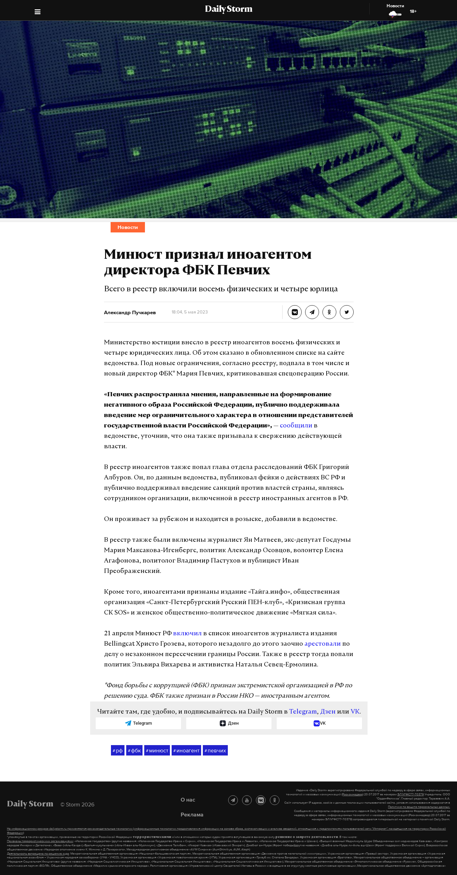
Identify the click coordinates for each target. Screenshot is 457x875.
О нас (188, 799)
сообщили (296, 426)
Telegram (303, 712)
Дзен (328, 712)
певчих (215, 750)
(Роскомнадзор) (352, 794)
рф (118, 750)
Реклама (192, 814)
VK (355, 712)
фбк (134, 750)
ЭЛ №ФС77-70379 (410, 794)
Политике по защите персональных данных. (419, 806)
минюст (157, 750)
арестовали (322, 644)
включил (187, 633)
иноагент (186, 750)
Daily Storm (228, 10)
